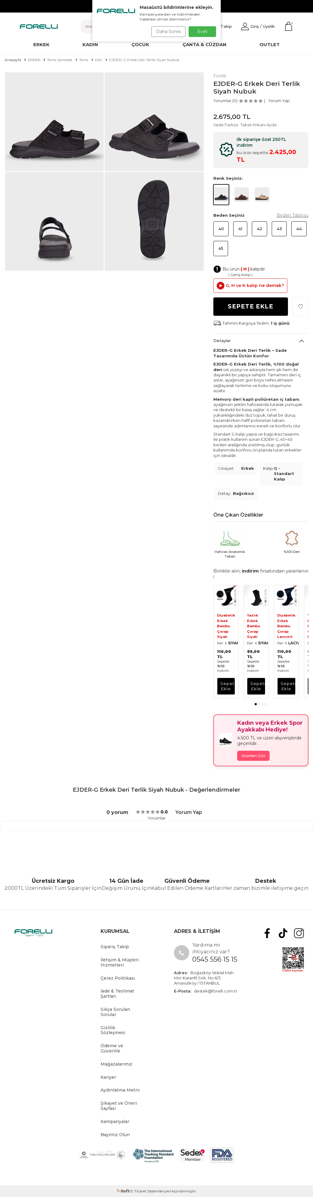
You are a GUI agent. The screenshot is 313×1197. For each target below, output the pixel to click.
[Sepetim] (288, 26)
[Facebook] (272, 932)
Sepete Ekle (250, 306)
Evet (202, 31)
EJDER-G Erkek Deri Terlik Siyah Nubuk (144, 59)
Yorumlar (157, 818)
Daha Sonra (167, 31)
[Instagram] (300, 932)
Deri (98, 59)
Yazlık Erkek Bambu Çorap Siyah (253, 626)
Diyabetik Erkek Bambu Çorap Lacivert (286, 626)
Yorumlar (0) (225, 100)
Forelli (219, 76)
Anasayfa (13, 59)
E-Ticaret (138, 1191)
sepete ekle (227, 686)
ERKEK (34, 59)
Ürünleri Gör (253, 755)
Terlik (83, 59)
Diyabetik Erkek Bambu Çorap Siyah (226, 626)
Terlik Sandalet (59, 59)
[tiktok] (286, 932)
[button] (256, 704)
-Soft (123, 1191)
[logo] (39, 26)
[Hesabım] (258, 26)
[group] (54, 121)
